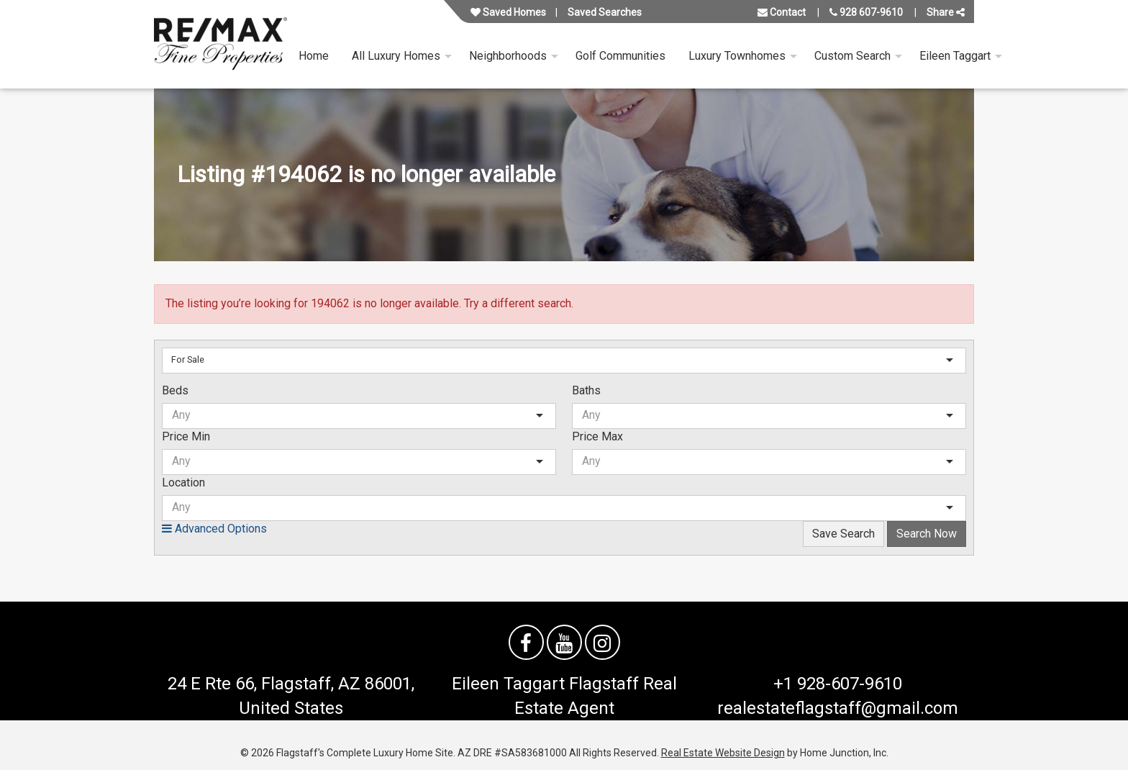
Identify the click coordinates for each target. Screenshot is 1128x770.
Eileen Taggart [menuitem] (955, 56)
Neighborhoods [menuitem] (508, 56)
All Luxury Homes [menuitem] (396, 56)
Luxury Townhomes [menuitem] (737, 56)
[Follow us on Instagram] (602, 642)
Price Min (186, 436)
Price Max (597, 436)
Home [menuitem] (314, 56)
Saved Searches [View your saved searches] (605, 12)
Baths (586, 390)
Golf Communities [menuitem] (620, 56)
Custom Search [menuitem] (852, 56)
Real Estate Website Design (723, 752)
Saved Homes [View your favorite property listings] (508, 12)
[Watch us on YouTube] (564, 642)
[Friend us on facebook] (526, 642)
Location (183, 482)
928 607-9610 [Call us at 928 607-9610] (866, 12)
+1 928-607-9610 (837, 684)
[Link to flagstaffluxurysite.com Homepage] (220, 44)
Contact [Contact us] (782, 12)
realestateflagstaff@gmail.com (837, 708)
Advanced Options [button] (214, 528)
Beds (175, 390)
